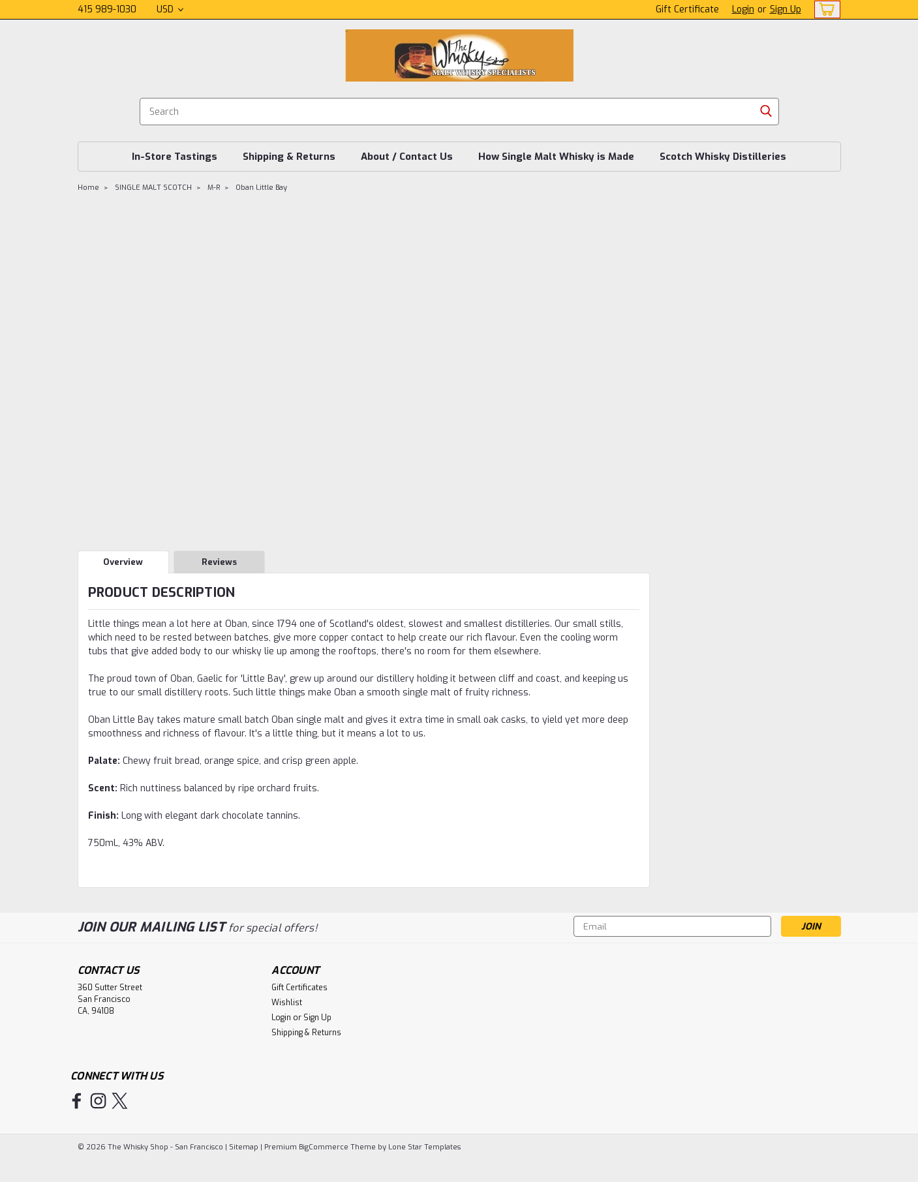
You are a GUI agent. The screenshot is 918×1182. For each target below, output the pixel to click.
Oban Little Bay (261, 187)
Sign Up (785, 9)
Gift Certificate (687, 9)
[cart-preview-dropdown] (824, 9)
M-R (213, 187)
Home (88, 187)
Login (743, 9)
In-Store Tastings (174, 156)
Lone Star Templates (424, 1147)
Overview (123, 562)
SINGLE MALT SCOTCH (153, 187)
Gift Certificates (299, 987)
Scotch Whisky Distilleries (723, 156)
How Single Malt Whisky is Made (556, 156)
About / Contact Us (407, 156)
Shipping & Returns (289, 156)
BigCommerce (323, 1147)
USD (170, 9)
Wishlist (286, 1002)
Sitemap (243, 1147)
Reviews (219, 562)
